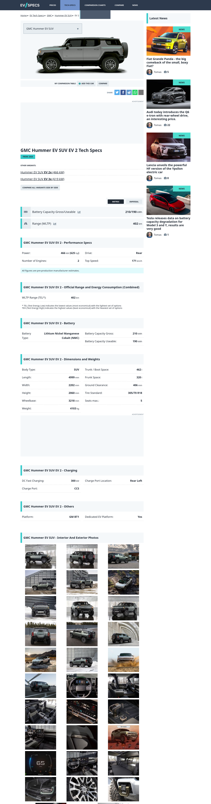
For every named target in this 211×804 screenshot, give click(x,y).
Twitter (117, 92)
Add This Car (88, 83)
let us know (78, 753)
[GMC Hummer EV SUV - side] (35, 556)
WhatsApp (135, 92)
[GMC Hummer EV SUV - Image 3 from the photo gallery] (98, 556)
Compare (118, 5)
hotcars (143, 781)
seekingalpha (118, 781)
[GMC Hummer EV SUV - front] (35, 580)
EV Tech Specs (37, 15)
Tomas (154, 72)
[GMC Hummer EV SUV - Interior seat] (98, 680)
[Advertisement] (82, 123)
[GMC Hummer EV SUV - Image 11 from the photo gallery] (98, 605)
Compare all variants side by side (40, 187)
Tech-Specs (69, 5)
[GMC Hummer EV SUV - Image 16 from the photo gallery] (129, 630)
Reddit (129, 92)
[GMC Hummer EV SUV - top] (66, 580)
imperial (134, 201)
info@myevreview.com (82, 798)
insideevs (68, 781)
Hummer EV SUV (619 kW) (42, 179)
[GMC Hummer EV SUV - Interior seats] (98, 655)
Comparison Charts (94, 5)
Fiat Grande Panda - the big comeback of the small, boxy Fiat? (167, 62)
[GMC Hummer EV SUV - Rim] (35, 729)
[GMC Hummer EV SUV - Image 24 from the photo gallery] (129, 680)
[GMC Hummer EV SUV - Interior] (35, 655)
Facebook (123, 92)
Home (24, 15)
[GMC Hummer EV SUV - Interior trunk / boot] (98, 705)
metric (115, 201)
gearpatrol (93, 781)
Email (141, 92)
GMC (49, 15)
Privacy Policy (113, 793)
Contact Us (63, 793)
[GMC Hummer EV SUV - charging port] (98, 729)
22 (168, 125)
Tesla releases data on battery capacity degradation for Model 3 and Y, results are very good (168, 223)
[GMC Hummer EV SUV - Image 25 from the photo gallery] (35, 705)
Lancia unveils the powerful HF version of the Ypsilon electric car (167, 168)
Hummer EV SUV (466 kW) (42, 172)
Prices (53, 5)
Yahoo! (43, 781)
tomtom (168, 781)
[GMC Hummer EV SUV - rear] (66, 556)
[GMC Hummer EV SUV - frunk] (129, 705)
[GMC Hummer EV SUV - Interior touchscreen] (129, 655)
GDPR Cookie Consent (139, 793)
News (134, 5)
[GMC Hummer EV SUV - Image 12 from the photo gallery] (129, 605)
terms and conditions (87, 793)
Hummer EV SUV (63, 15)
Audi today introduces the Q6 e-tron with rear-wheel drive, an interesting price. (168, 115)
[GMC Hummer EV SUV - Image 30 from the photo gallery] (66, 729)
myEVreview (128, 798)
